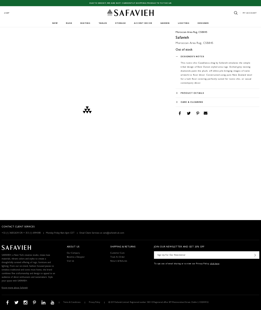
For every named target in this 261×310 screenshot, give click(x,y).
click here (214, 264)
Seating (85, 23)
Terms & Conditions (72, 302)
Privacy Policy (94, 302)
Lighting (183, 23)
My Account (250, 13)
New (55, 23)
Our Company (73, 253)
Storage (120, 23)
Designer (203, 23)
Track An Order (117, 257)
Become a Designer (76, 257)
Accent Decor (143, 23)
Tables (103, 23)
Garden (165, 23)
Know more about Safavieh (15, 288)
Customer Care (117, 253)
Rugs (69, 23)
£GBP (6, 13)
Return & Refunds (118, 261)
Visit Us (70, 261)
